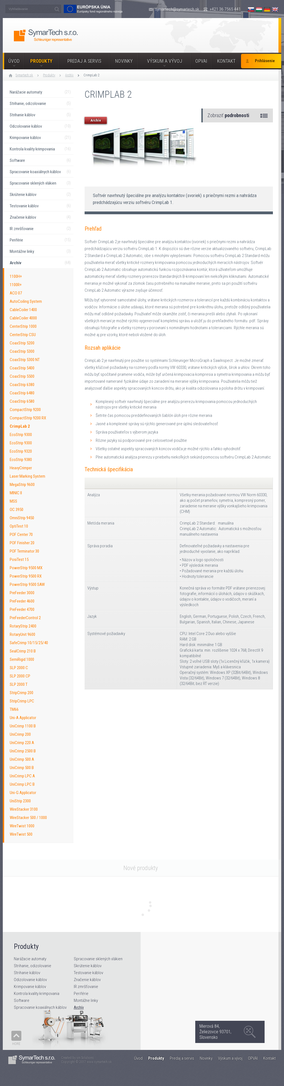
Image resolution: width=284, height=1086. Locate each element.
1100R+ (16, 284)
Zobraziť (228, 115)
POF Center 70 (21, 534)
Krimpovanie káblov (30, 986)
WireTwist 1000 (22, 825)
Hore (16, 1044)
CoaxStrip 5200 (22, 343)
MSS (13, 501)
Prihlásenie (265, 61)
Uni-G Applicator (23, 792)
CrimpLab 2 (91, 75)
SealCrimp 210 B (23, 651)
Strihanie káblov (27, 972)
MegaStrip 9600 (22, 484)
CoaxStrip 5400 (22, 368)
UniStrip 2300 (20, 800)
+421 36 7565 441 (225, 9)
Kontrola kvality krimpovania (36, 993)
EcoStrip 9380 (21, 459)
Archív (69, 75)
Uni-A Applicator (23, 717)
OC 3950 (16, 509)
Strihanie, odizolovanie (32, 965)
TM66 (14, 709)
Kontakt (226, 61)
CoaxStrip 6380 (22, 384)
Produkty (41, 61)
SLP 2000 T (18, 684)
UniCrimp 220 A (22, 742)
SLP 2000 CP (20, 676)
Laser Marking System (27, 476)
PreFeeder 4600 (22, 601)
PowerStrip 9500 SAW (27, 584)
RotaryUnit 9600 (22, 634)
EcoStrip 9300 (21, 434)
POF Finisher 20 (22, 542)
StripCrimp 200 (21, 692)
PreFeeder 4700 (22, 609)
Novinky (124, 61)
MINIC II (16, 492)
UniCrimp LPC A (22, 775)
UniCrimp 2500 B (23, 751)
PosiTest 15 (19, 559)
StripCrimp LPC (22, 701)
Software (21, 1000)
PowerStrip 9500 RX (26, 576)
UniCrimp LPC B (22, 784)
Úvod (14, 61)
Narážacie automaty (30, 958)
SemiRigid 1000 (22, 659)
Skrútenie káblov (88, 965)
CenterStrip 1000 (23, 326)
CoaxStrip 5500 (22, 376)
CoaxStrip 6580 (22, 401)
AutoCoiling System (26, 301)
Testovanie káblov (88, 972)
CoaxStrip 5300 (22, 351)
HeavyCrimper (21, 467)
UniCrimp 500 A (22, 759)
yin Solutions (85, 1058)
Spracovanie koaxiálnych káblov (40, 1007)
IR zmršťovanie (86, 986)
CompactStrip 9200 (25, 409)
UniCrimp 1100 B (23, 726)
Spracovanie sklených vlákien (98, 958)
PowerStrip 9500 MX (26, 567)
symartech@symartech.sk (177, 9)
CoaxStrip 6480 (22, 392)
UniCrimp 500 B (22, 767)
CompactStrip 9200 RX (28, 417)
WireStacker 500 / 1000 (28, 817)
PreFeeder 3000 (22, 592)
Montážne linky (86, 1000)
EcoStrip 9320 (21, 451)
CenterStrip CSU (23, 334)
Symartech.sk (24, 75)
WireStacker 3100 (24, 809)
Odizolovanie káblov (30, 979)
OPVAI (201, 61)
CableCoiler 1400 (23, 309)
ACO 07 (16, 293)
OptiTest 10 (19, 526)
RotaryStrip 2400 (23, 626)
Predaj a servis (84, 61)
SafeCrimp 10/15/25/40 (29, 642)
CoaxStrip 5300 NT (25, 359)
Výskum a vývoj (164, 61)
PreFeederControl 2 (25, 617)
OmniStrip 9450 (22, 517)
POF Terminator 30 (24, 551)
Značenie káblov (87, 979)
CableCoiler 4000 (23, 318)
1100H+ (16, 276)
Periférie (81, 993)
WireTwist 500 (21, 834)
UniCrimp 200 (20, 734)
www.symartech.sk (99, 1062)
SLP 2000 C (19, 667)
